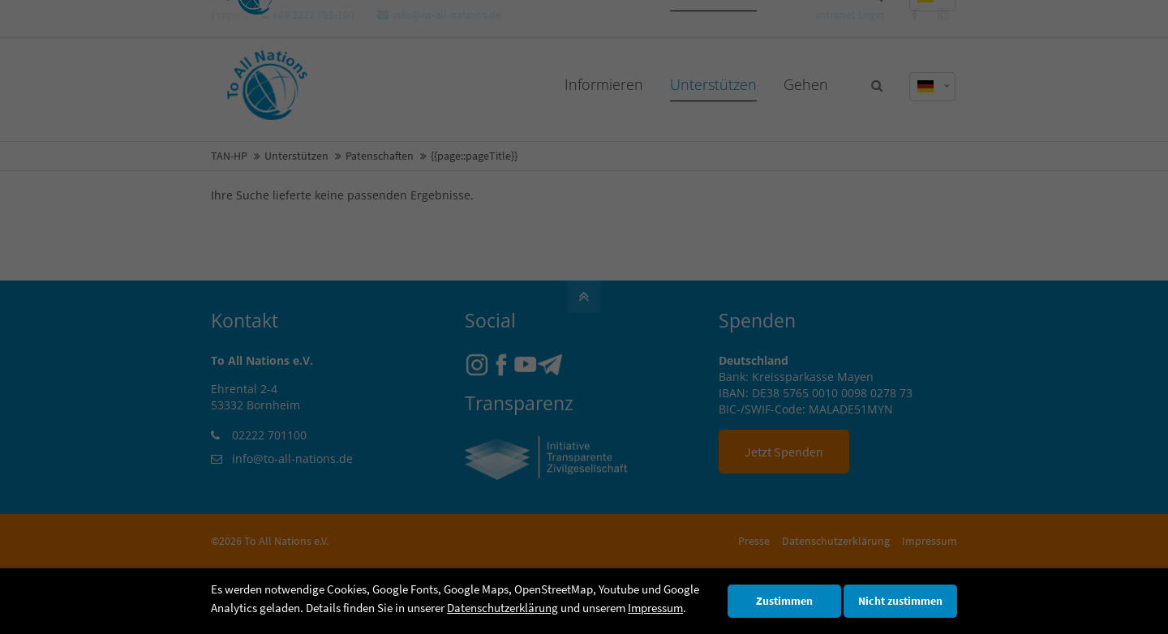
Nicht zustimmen (900, 601)
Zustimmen (784, 601)
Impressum (655, 607)
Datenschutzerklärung (502, 607)
